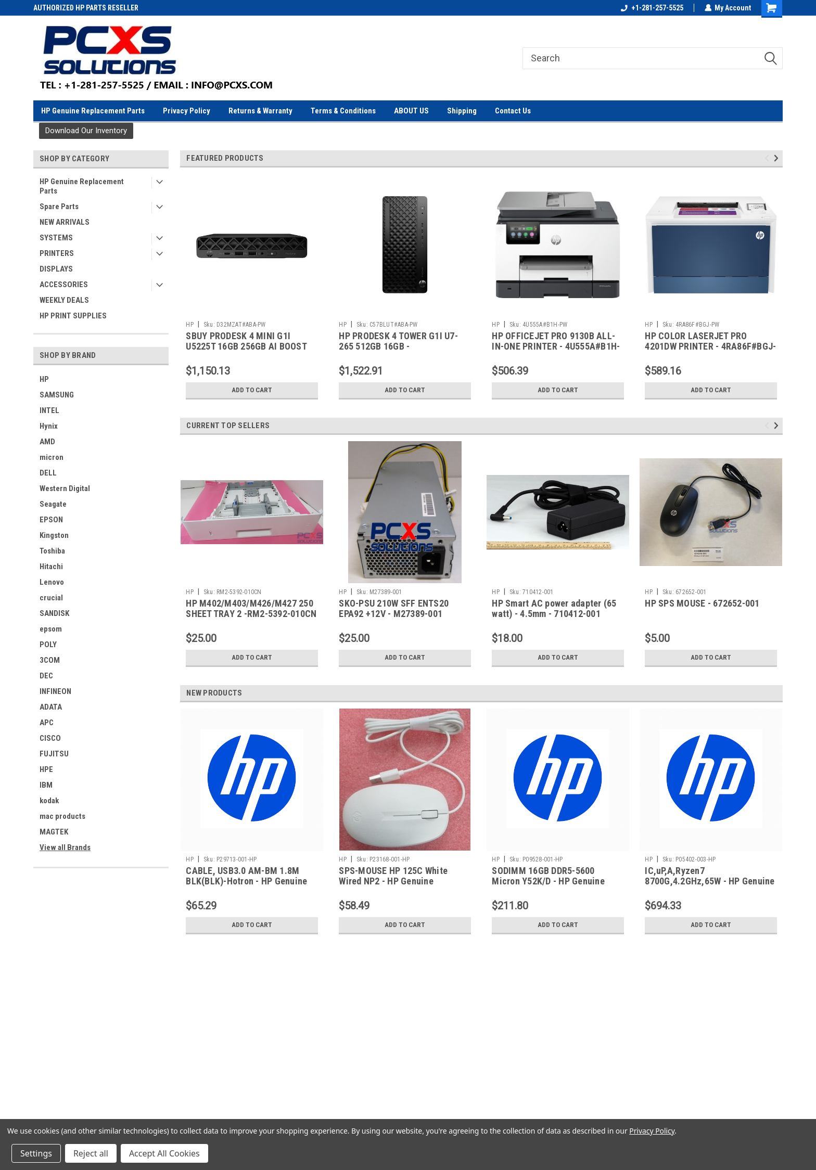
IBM (46, 785)
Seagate (53, 504)
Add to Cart (252, 390)
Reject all (90, 1153)
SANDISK (54, 613)
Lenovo (52, 582)
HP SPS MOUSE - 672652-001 (702, 603)
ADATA (51, 707)
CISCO (50, 738)
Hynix (49, 426)
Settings (36, 1153)
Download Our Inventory (86, 130)
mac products (62, 816)
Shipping (462, 110)
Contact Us (513, 110)
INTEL (49, 410)
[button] (86, 131)
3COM (50, 660)
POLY (48, 644)
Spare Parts (59, 206)
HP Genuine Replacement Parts (93, 110)
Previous (768, 158)
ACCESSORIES (64, 284)
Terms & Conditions (343, 110)
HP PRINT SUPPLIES (73, 315)
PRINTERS (57, 253)
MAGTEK (54, 832)
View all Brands (65, 847)
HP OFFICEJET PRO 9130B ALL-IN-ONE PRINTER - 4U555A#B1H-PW (556, 346)
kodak (49, 800)
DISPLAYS (56, 269)
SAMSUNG (57, 395)
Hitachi (51, 566)
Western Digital (65, 488)
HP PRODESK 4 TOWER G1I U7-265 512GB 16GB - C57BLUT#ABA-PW (398, 346)
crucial (51, 597)
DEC (46, 675)
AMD (47, 441)
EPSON (51, 519)
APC (47, 722)
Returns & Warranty (260, 110)
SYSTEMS (56, 237)
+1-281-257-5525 (651, 8)
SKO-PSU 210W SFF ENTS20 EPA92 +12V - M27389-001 (394, 609)
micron (51, 457)
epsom (51, 629)
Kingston (54, 535)
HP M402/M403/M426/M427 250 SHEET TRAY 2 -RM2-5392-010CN (251, 609)
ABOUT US (411, 110)
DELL (48, 473)
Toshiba (52, 551)
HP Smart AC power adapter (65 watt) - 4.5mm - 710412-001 (554, 609)
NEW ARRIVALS (65, 222)
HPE (46, 769)
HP (44, 379)
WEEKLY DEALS (64, 300)
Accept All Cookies (164, 1153)
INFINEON (55, 691)
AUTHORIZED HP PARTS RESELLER (85, 8)
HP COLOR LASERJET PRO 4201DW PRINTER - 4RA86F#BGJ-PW (710, 346)
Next (778, 158)
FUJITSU (54, 753)
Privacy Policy (186, 110)
